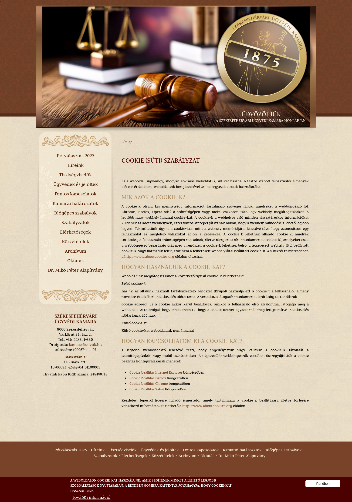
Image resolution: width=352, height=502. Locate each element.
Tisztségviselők (75, 175)
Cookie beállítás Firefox (147, 378)
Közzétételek (75, 241)
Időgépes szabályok (75, 213)
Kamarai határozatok (75, 203)
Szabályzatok (75, 222)
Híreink (76, 165)
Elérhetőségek (75, 232)
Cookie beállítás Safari (146, 389)
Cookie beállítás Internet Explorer (155, 372)
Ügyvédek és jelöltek (75, 184)
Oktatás (75, 261)
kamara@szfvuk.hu (85, 344)
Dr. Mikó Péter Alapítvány (75, 270)
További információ (91, 497)
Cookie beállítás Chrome (148, 384)
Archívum (75, 251)
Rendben (323, 484)
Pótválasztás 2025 (75, 156)
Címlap (127, 142)
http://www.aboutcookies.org (149, 256)
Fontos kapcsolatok (75, 194)
